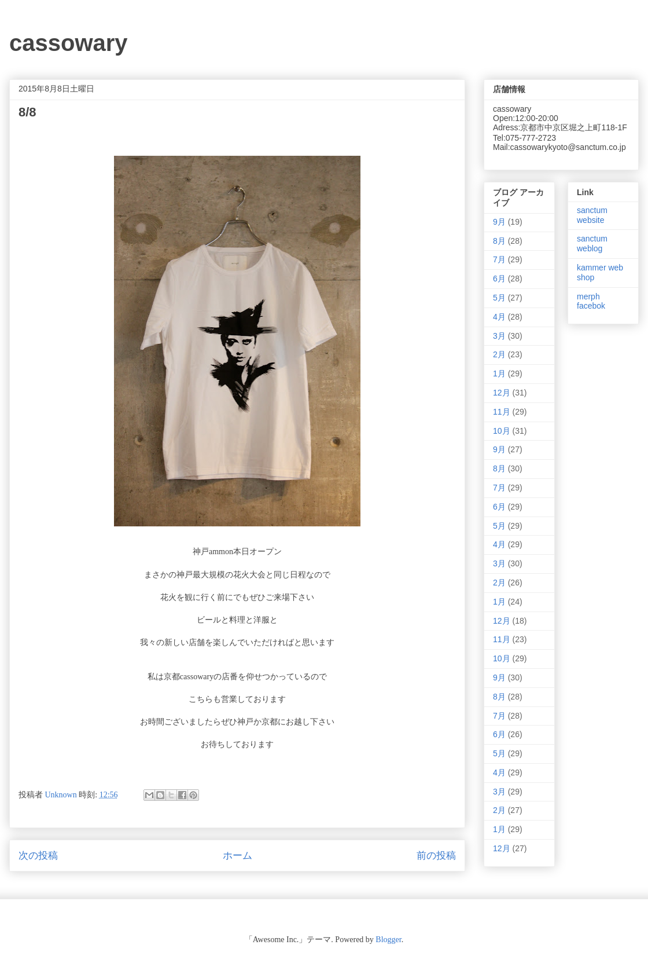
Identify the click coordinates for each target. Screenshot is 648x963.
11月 (501, 411)
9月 (499, 221)
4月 (499, 316)
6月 (499, 278)
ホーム (237, 855)
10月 (501, 430)
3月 (499, 335)
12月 (501, 392)
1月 (499, 373)
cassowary (68, 43)
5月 (499, 297)
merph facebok (591, 301)
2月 (499, 354)
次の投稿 (38, 855)
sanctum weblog (592, 243)
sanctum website (592, 215)
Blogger (388, 939)
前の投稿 (436, 855)
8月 (499, 241)
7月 (499, 259)
